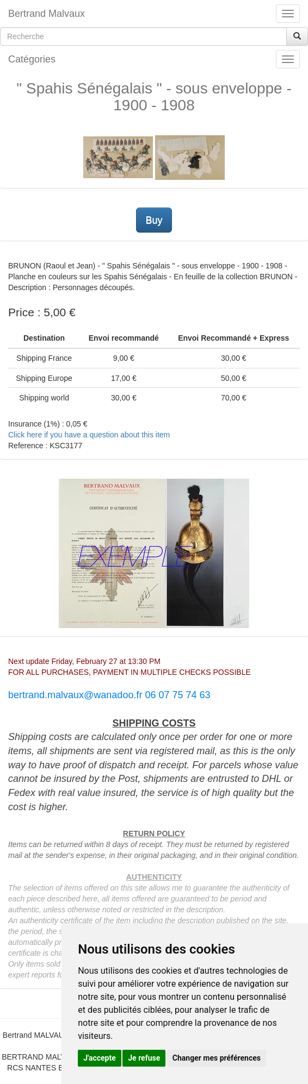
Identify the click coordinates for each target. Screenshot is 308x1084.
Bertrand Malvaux (46, 13)
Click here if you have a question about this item (89, 434)
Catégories (32, 59)
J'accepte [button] (99, 1058)
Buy (153, 220)
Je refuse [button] (144, 1058)
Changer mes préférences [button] (217, 1058)
